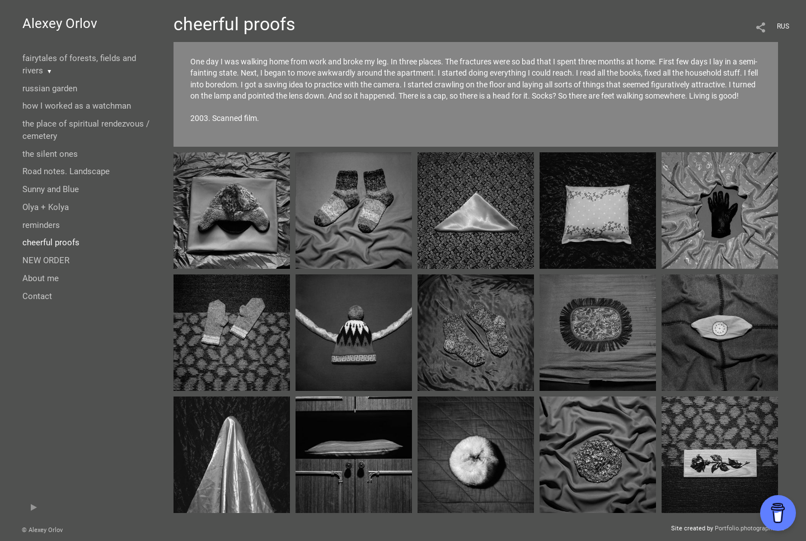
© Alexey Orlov (42, 530)
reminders (41, 225)
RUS (783, 26)
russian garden (49, 88)
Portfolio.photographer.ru (749, 528)
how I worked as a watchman (76, 106)
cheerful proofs (50, 242)
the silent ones (50, 154)
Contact (37, 296)
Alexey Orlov (59, 23)
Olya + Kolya (45, 207)
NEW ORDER (45, 260)
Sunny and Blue (50, 189)
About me (40, 278)
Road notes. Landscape (66, 171)
